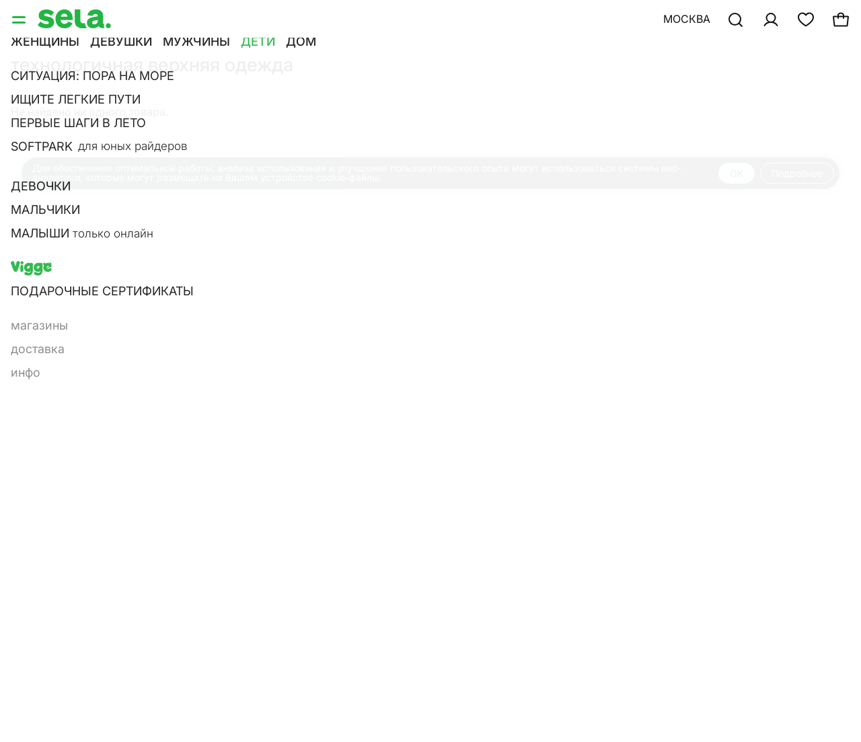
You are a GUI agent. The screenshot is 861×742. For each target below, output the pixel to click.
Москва (686, 19)
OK (736, 173)
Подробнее (797, 173)
